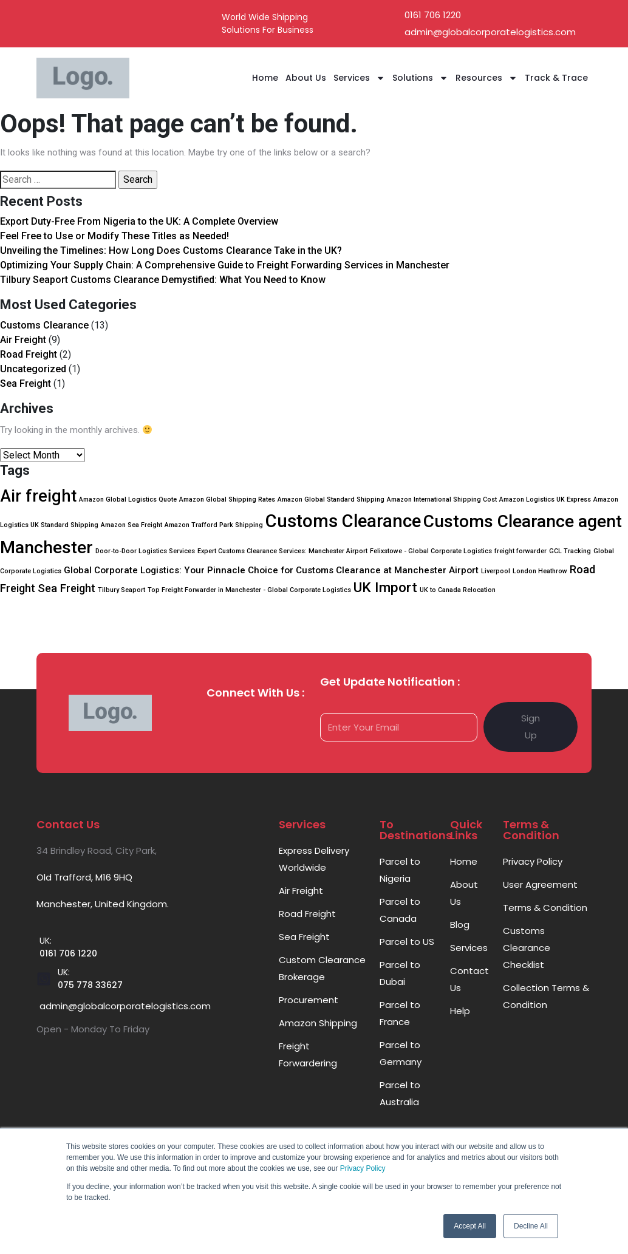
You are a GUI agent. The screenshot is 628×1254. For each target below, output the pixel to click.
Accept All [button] (470, 1226)
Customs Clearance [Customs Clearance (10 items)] (343, 521)
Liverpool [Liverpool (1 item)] (495, 571)
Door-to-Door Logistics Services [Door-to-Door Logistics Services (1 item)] (145, 551)
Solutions (420, 77)
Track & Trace (556, 78)
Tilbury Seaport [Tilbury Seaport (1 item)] (121, 590)
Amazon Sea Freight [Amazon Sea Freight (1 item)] (131, 525)
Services (359, 77)
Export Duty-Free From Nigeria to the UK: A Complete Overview (139, 221)
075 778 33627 (90, 985)
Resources (486, 77)
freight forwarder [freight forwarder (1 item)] (520, 551)
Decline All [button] (531, 1226)
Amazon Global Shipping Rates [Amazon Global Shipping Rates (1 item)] (227, 499)
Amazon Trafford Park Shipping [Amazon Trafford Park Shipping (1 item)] (214, 525)
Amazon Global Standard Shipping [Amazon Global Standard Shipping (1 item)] (331, 499)
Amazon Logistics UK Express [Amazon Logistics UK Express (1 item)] (545, 499)
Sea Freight (25, 383)
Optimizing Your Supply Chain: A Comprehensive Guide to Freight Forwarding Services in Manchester (224, 265)
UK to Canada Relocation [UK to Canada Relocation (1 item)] (458, 590)
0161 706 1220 (68, 953)
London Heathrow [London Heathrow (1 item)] (540, 571)
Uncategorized (33, 369)
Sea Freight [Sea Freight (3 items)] (66, 588)
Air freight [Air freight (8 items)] (38, 496)
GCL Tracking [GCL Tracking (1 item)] (570, 551)
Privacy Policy (363, 1168)
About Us (305, 78)
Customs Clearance (44, 325)
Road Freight (28, 354)
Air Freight (23, 340)
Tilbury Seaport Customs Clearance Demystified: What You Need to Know (163, 279)
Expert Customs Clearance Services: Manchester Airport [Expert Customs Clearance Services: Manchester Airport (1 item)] (282, 551)
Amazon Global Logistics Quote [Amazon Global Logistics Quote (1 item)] (128, 499)
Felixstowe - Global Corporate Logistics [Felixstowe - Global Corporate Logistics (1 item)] (431, 551)
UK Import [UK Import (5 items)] (385, 587)
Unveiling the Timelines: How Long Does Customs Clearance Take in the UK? (171, 250)
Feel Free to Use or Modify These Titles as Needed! (114, 236)
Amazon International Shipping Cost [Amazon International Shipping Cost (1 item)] (442, 499)
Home (265, 78)
